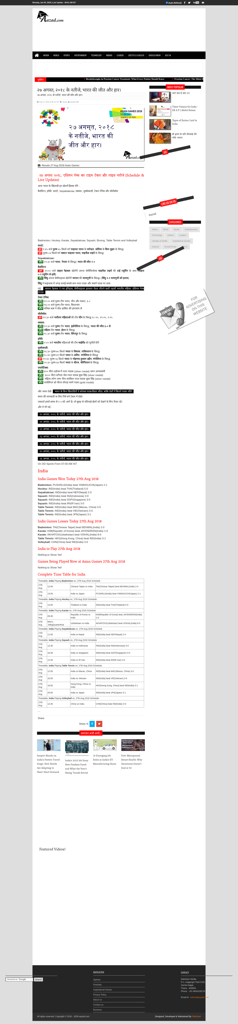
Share (41, 718)
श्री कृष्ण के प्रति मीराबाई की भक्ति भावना (184, 136)
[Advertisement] (148, 30)
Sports (66, 55)
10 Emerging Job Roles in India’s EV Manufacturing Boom (104, 760)
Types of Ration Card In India (184, 122)
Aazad (137, 226)
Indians (109, 55)
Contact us (98, 1002)
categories (175, 222)
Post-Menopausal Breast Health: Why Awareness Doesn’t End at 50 (131, 762)
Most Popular (175, 87)
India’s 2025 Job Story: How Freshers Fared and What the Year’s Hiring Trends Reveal (76, 767)
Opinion (96, 977)
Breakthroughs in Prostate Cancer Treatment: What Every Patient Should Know (130, 79)
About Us (97, 997)
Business (97, 1007)
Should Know (155, 55)
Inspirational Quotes (181, 241)
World (56, 55)
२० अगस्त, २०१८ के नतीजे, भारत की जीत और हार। (64, 414)
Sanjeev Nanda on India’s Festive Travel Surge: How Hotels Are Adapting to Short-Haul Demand (48, 764)
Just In (168, 55)
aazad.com (84, 1016)
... (39, 710)
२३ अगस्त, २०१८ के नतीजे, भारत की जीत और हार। (64, 436)
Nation (46, 55)
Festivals (97, 982)
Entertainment (80, 55)
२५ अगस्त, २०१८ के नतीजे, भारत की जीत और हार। (64, 451)
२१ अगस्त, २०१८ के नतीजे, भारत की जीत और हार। (64, 421)
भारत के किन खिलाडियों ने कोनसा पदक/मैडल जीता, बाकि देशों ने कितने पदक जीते (93, 391)
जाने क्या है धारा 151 (181, 93)
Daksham (196, 1016)
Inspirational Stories (102, 987)
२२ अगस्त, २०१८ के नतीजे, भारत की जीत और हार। (64, 429)
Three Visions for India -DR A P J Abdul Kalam (185, 108)
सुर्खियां (41, 79)
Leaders (120, 55)
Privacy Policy (99, 992)
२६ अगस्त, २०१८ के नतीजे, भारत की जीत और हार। (64, 458)
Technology (96, 55)
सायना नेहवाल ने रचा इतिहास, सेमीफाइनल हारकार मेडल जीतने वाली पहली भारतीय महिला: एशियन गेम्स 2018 (91, 290)
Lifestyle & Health (136, 55)
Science (155, 247)
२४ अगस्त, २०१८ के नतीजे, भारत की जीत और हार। (64, 444)
